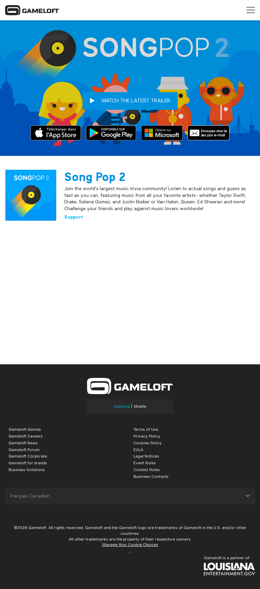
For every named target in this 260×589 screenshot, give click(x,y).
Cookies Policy (147, 442)
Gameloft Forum (24, 449)
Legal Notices (146, 456)
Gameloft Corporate (27, 456)
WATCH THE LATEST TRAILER (130, 100)
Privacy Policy (146, 436)
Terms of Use (145, 429)
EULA (138, 449)
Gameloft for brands (27, 462)
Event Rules (144, 462)
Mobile (140, 406)
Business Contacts (151, 476)
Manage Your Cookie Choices (130, 544)
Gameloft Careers (25, 436)
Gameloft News (23, 442)
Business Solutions (26, 469)
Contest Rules (146, 469)
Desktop (122, 406)
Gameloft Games (24, 429)
